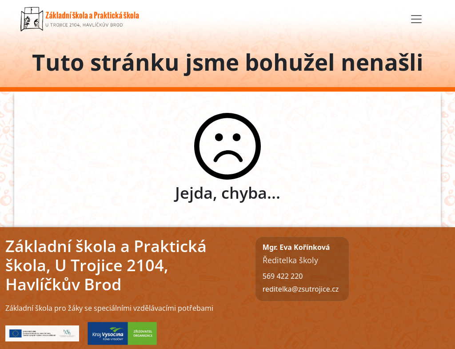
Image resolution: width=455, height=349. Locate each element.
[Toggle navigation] (416, 19)
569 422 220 (283, 276)
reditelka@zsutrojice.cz (301, 289)
